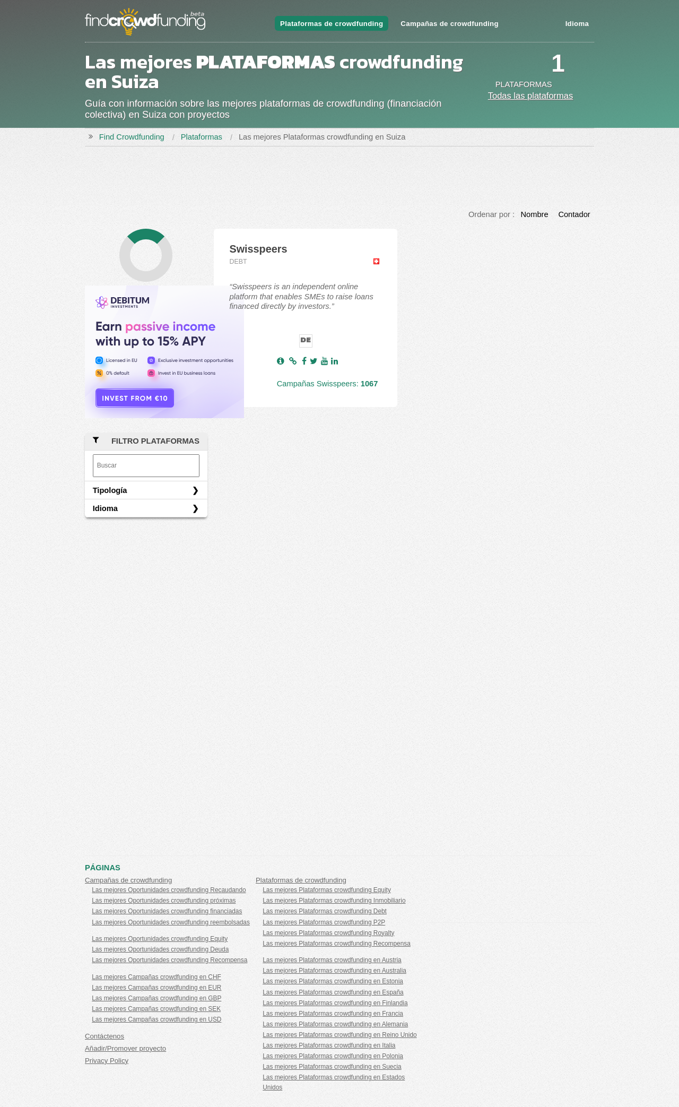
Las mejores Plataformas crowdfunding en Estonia (333, 981)
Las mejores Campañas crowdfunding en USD (156, 1019)
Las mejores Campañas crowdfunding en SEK (156, 1009)
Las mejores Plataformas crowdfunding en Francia (333, 1013)
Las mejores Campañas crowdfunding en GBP (156, 998)
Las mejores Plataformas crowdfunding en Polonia (333, 1056)
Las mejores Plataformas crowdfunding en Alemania (335, 1024)
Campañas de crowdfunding (450, 24)
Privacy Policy (106, 1061)
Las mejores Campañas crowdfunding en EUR (156, 987)
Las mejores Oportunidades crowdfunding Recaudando (169, 890)
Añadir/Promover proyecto (125, 1048)
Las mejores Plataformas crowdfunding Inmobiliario (334, 900)
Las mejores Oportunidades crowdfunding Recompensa (169, 960)
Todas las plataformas (530, 95)
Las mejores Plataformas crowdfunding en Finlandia (335, 1003)
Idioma (577, 24)
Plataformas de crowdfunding (331, 24)
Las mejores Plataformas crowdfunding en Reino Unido (339, 1035)
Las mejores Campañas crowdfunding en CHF (156, 977)
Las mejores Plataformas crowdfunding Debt (325, 911)
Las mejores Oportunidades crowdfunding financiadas (167, 911)
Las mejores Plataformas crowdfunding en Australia (334, 970)
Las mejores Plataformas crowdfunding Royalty (328, 933)
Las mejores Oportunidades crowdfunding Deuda (160, 949)
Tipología (110, 490)
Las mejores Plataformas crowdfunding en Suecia (332, 1066)
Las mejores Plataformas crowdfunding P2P (324, 922)
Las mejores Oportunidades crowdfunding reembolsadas (171, 922)
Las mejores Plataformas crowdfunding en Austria (332, 960)
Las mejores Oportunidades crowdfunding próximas (164, 900)
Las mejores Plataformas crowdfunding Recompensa (337, 943)
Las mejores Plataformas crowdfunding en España (333, 992)
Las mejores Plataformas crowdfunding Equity (327, 890)
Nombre (535, 214)
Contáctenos (104, 1036)
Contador (574, 214)
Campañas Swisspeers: (327, 383)
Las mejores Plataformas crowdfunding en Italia (329, 1045)
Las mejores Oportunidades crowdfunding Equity (160, 938)
